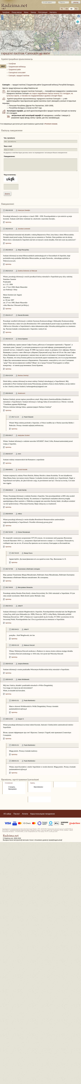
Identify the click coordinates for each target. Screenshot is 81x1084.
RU (76, 9)
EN (67, 9)
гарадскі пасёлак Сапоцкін (54, 35)
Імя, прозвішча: (9, 138)
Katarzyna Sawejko (24, 210)
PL (62, 9)
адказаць (8, 222)
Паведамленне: (9, 156)
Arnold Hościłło (22, 469)
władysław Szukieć (24, 435)
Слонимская (9, 783)
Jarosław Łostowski (24, 229)
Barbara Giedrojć (23, 375)
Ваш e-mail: (8, 146)
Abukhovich (21, 393)
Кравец (32, 783)
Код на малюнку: (10, 175)
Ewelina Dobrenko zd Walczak (27, 271)
